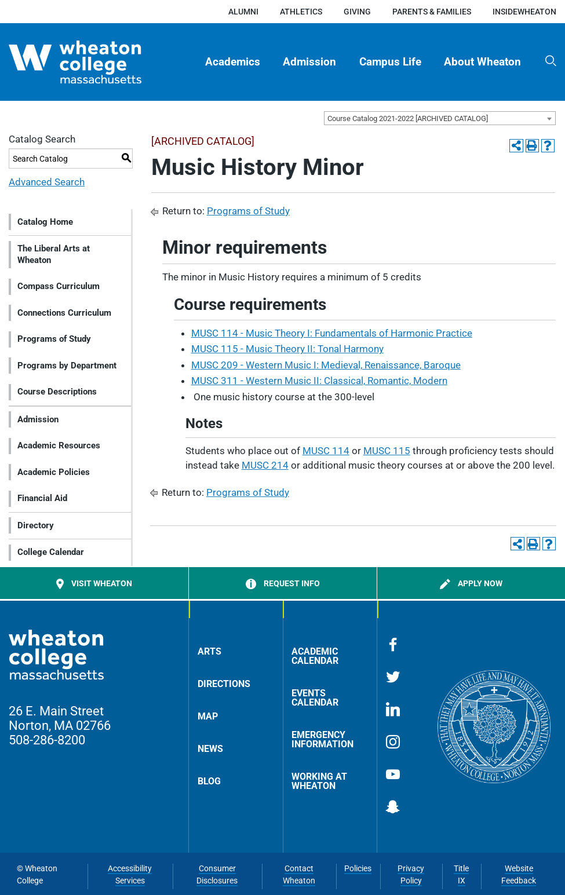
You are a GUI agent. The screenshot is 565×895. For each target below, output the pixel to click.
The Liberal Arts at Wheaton (53, 254)
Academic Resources (58, 445)
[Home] (93, 62)
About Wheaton (482, 62)
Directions (224, 683)
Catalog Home (45, 222)
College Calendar (50, 552)
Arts (209, 651)
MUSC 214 (265, 465)
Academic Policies (53, 472)
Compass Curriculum (58, 286)
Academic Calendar (314, 656)
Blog (209, 781)
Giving (357, 11)
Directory (35, 525)
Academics (232, 62)
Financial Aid (42, 498)
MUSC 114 (325, 450)
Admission (309, 62)
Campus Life (390, 62)
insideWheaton (524, 11)
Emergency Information (322, 739)
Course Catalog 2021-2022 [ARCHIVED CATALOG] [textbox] (407, 118)
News (210, 748)
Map (208, 716)
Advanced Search (47, 182)
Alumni (243, 11)
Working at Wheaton (319, 781)
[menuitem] (232, 62)
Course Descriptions (57, 391)
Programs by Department (66, 365)
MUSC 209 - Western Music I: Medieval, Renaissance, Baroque (326, 365)
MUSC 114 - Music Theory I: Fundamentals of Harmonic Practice (331, 333)
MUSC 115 (386, 450)
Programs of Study (54, 339)
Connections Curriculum (64, 313)
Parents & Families (431, 11)
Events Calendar (314, 698)
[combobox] (440, 118)
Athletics (301, 11)
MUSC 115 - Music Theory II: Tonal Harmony (287, 349)
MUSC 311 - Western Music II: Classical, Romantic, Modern (319, 380)
